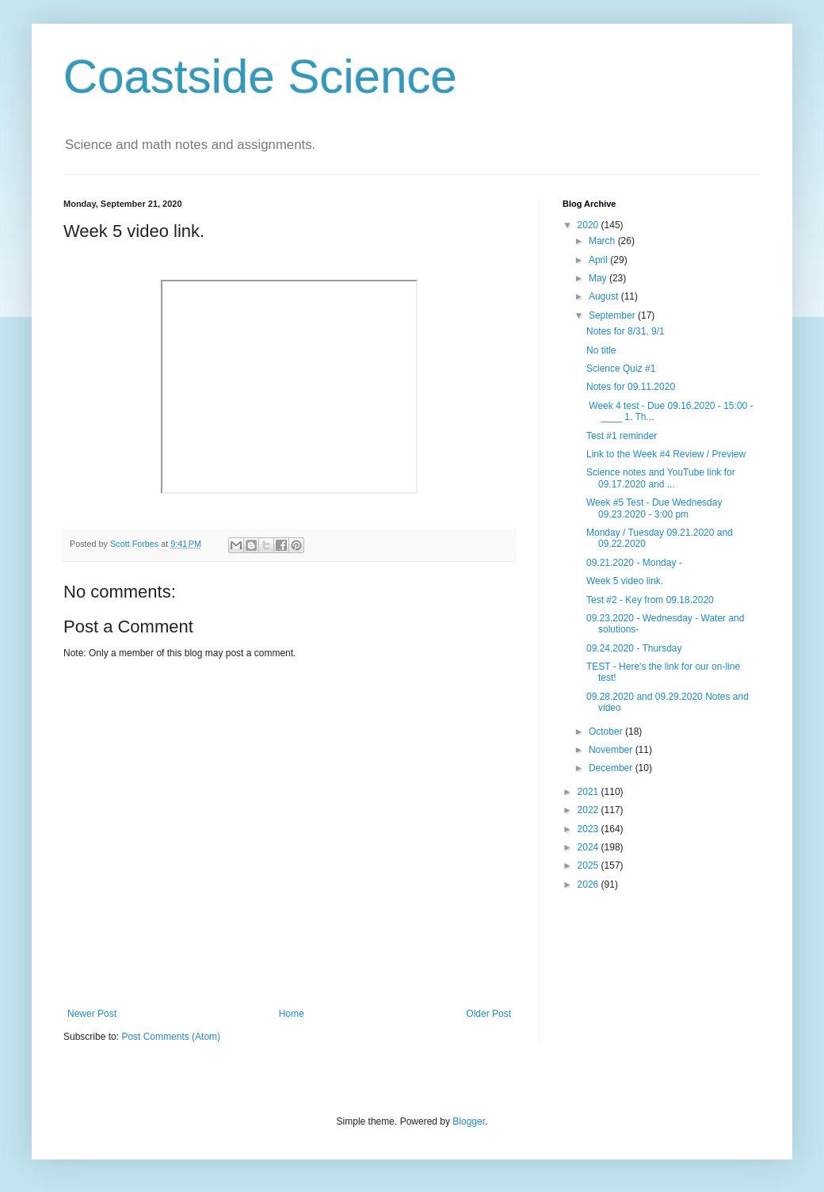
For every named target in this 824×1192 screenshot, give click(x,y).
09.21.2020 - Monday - (634, 562)
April (599, 260)
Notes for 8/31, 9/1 (625, 331)
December (612, 768)
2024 (589, 847)
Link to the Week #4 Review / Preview (666, 454)
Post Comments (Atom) (170, 1036)
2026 (589, 884)
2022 (589, 810)
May (599, 278)
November (612, 749)
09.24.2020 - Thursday (634, 648)
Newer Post (91, 1013)
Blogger (468, 1121)
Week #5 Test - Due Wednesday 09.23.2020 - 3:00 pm (654, 508)
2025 (589, 865)
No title (601, 350)
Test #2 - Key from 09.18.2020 (650, 600)
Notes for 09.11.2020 (630, 386)
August (605, 296)
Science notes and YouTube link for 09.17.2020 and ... (660, 478)
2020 (589, 225)
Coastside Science (260, 76)
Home (291, 1013)
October (607, 731)
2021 (589, 791)
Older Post (488, 1013)
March (603, 240)
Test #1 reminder (621, 435)
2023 (589, 829)
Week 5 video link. (624, 580)
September (613, 315)
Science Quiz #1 (620, 368)
